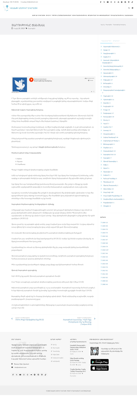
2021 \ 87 (105, 241)
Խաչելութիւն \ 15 (108, 108)
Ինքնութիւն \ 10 (108, 98)
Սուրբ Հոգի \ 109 (108, 194)
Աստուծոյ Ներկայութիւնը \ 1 (111, 71)
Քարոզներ (109, 26)
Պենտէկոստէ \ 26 (108, 184)
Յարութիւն (30, 30)
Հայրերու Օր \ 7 (108, 129)
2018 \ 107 (105, 252)
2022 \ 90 (105, 238)
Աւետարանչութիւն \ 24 (110, 78)
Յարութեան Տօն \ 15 (109, 156)
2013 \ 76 (105, 269)
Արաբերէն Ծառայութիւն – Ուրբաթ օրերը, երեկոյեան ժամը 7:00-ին (78, 349)
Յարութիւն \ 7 (107, 160)
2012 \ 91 (105, 272)
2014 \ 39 (105, 266)
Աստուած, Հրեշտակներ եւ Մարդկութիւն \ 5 (110, 63)
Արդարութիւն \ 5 (108, 75)
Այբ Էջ (103, 26)
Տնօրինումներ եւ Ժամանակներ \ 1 (113, 201)
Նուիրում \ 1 (106, 177)
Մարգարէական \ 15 (109, 153)
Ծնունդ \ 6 (106, 122)
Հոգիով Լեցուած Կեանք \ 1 (111, 143)
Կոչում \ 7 (106, 125)
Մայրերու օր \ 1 (108, 149)
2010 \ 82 (105, 279)
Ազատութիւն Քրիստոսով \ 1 (111, 48)
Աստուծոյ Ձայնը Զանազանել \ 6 (113, 68)
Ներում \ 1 (106, 170)
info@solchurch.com (20, 369)
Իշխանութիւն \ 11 (108, 101)
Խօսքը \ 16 (106, 112)
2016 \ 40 (105, 259)
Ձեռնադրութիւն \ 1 (109, 146)
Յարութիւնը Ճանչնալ (119, 26)
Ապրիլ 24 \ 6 (107, 59)
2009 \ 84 (105, 283)
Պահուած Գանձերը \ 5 (110, 180)
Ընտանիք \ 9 (107, 89)
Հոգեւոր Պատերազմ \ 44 (110, 139)
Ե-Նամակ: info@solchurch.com (29, 2)
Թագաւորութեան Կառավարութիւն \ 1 (113, 93)
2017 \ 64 (105, 255)
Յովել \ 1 (105, 167)
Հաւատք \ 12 (107, 132)
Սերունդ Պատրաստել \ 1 (110, 187)
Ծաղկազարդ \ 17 (108, 115)
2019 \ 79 (105, 248)
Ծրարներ (116, 43)
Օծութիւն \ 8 (107, 208)
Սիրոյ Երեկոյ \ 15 (108, 191)
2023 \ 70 (105, 235)
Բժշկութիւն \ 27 (108, 82)
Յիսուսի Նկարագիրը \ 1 (110, 163)
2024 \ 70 (105, 231)
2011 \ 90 (105, 276)
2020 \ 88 (105, 245)
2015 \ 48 (105, 262)
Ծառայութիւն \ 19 (108, 118)
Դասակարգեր (106, 43)
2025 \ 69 (105, 228)
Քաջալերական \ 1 (108, 204)
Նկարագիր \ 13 (107, 173)
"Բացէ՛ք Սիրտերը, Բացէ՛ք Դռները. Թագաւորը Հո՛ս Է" (78, 372)
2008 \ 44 (105, 286)
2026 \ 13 (105, 224)
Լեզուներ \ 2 (106, 105)
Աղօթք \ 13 (106, 52)
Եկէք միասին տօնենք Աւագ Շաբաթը (77, 361)
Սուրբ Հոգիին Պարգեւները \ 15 (112, 198)
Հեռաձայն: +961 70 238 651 (11, 2)
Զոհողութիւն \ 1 (108, 85)
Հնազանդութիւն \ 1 (109, 136)
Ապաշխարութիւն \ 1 (109, 55)
